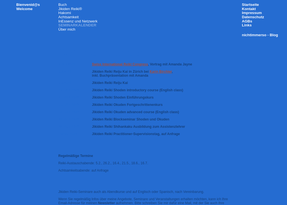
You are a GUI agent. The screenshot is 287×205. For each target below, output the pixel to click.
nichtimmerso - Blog (260, 35)
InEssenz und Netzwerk (78, 21)
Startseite (250, 5)
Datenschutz (253, 17)
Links (247, 25)
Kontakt (249, 9)
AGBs (247, 21)
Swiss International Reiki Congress (120, 64)
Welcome (24, 9)
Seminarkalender (77, 25)
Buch (62, 5)
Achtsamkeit (68, 17)
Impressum (252, 13)
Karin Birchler (161, 72)
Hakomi (64, 13)
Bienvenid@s (28, 5)
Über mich (66, 29)
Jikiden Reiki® (70, 9)
